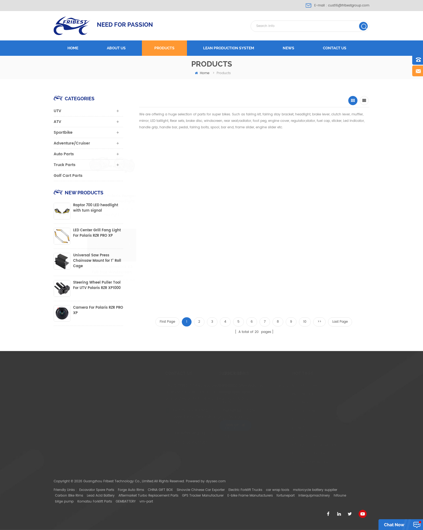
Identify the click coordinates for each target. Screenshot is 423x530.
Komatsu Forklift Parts (94, 501)
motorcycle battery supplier (315, 490)
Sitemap (207, 428)
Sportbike (63, 132)
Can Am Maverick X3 (282, 436)
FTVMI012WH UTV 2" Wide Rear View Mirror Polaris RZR (276, 198)
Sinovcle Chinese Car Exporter (201, 490)
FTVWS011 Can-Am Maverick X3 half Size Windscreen (222, 182)
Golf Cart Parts (68, 176)
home (202, 73)
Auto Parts (64, 154)
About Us (208, 394)
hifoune (340, 495)
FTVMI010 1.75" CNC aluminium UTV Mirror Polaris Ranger (227, 286)
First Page (167, 321)
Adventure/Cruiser (72, 143)
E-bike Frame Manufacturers (250, 495)
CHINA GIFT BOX (160, 490)
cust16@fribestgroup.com (348, 5)
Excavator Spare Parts (96, 490)
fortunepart (286, 495)
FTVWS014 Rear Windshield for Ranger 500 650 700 (179, 286)
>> (319, 321)
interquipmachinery (314, 495)
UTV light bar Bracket (282, 453)
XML (204, 436)
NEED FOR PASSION (125, 24)
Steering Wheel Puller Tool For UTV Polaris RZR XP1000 (97, 285)
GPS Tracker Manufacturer (203, 495)
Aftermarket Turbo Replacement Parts (148, 495)
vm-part (146, 501)
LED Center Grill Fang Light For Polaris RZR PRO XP (97, 233)
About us (116, 48)
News (288, 48)
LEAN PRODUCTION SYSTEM (228, 48)
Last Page (340, 321)
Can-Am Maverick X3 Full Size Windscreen (134, 269)
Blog (204, 419)
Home (72, 48)
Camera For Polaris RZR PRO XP (98, 310)
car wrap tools (277, 490)
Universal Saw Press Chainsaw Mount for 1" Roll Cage (97, 261)
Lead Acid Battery (101, 495)
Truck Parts (65, 165)
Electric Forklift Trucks (245, 490)
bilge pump (64, 501)
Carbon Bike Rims (69, 495)
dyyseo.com (216, 481)
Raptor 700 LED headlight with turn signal (95, 208)
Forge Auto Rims (131, 490)
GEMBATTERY (126, 501)
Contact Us (210, 411)
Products (164, 48)
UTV (57, 111)
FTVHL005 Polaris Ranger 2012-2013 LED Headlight (166, 198)
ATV (57, 122)
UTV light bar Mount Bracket (287, 445)
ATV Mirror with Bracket (283, 462)
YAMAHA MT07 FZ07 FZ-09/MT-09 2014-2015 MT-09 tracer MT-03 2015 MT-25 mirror (329, 198)
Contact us (334, 48)
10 (304, 321)
